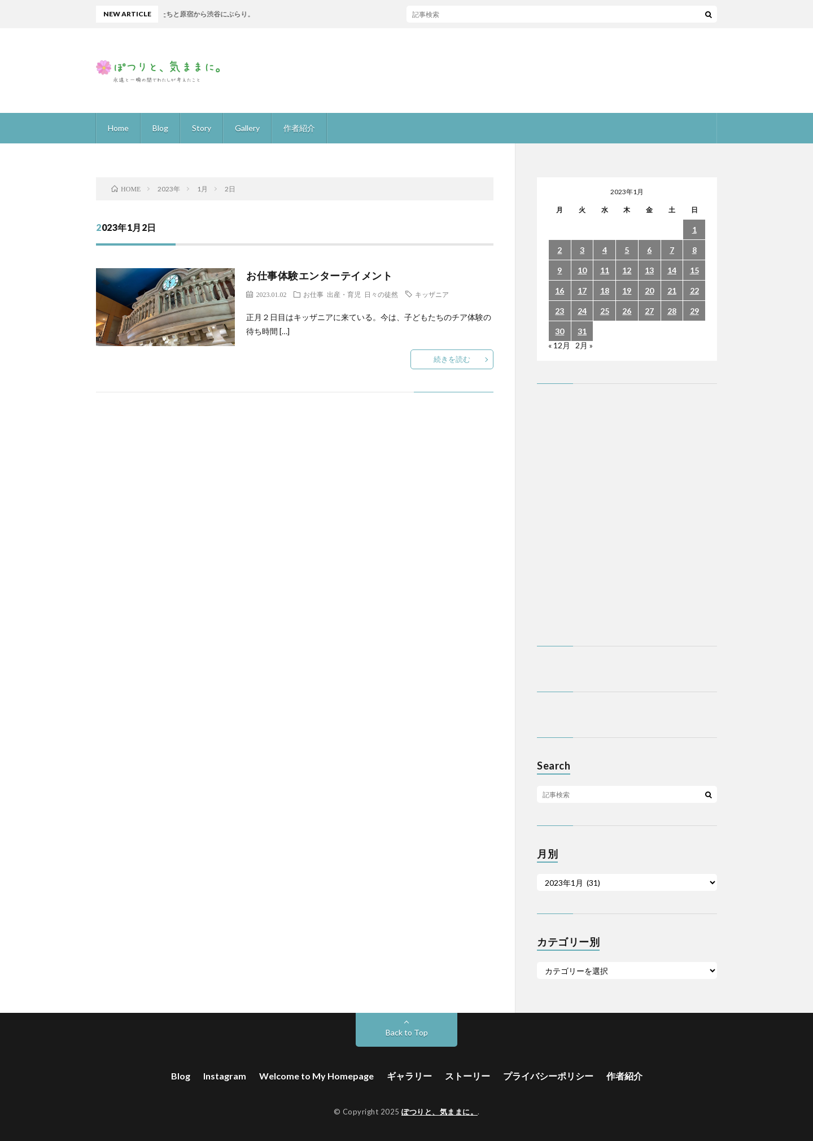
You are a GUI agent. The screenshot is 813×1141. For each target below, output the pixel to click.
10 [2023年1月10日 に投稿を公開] (582, 270)
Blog (160, 128)
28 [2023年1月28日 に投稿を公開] (671, 311)
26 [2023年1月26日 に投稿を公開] (626, 311)
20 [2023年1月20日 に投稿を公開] (649, 290)
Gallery (247, 128)
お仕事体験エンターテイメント (319, 275)
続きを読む (452, 359)
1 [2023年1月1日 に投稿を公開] (694, 229)
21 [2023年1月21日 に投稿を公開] (671, 290)
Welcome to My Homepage (316, 1075)
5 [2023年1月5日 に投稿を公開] (626, 250)
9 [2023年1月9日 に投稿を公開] (559, 270)
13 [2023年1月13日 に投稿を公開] (649, 270)
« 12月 (559, 345)
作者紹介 (299, 128)
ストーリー (467, 1075)
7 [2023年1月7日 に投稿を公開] (672, 250)
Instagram (224, 1075)
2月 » (584, 345)
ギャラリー (409, 1075)
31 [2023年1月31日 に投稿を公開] (582, 331)
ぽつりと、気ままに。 (439, 1111)
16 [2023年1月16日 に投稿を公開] (559, 290)
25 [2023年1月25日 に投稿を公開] (604, 311)
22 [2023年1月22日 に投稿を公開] (694, 290)
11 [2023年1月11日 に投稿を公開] (604, 270)
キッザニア (432, 294)
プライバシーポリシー (548, 1075)
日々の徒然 (381, 294)
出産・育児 (344, 294)
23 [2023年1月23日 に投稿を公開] (559, 311)
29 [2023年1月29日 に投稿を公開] (694, 311)
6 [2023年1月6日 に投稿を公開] (649, 250)
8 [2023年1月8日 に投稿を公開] (694, 250)
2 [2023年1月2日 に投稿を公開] (559, 250)
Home (118, 128)
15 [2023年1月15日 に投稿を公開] (694, 270)
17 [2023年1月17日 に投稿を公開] (582, 290)
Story (201, 128)
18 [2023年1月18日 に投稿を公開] (604, 290)
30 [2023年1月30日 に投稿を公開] (559, 331)
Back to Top (407, 1032)
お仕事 (313, 294)
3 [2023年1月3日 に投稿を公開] (582, 250)
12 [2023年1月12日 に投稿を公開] (626, 270)
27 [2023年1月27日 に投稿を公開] (649, 311)
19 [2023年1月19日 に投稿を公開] (626, 290)
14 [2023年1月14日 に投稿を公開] (671, 270)
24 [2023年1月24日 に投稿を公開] (582, 311)
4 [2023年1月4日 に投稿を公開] (604, 250)
